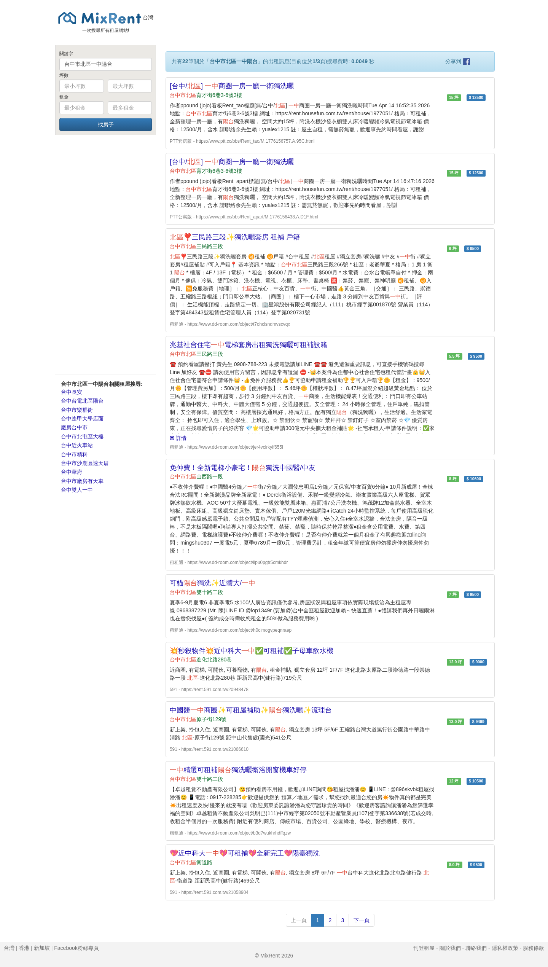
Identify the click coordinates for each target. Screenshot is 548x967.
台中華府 (71, 472)
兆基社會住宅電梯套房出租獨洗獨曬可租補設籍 (248, 345)
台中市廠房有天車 (82, 481)
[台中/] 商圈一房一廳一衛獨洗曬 (232, 86)
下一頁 (362, 920)
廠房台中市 (74, 427)
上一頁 (299, 920)
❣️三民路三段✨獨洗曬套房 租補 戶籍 (235, 237)
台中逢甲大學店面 (82, 419)
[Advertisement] (105, 254)
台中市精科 (74, 454)
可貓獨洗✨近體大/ (212, 583)
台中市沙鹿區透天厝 (85, 463)
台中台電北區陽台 (82, 401)
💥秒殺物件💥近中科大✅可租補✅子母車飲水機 (251, 651)
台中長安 (71, 392)
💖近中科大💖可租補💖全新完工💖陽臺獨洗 (245, 853)
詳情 (178, 438)
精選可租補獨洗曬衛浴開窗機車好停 (238, 770)
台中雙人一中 (77, 490)
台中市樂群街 (77, 410)
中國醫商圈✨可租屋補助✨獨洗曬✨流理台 (251, 710)
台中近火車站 (77, 445)
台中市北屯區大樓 (82, 436)
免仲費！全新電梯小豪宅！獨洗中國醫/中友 (242, 468)
